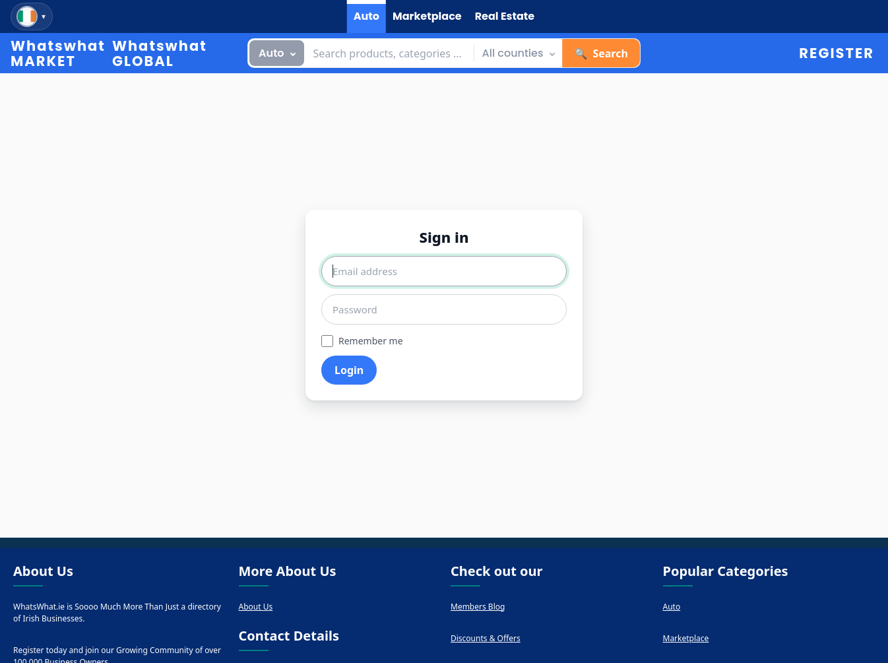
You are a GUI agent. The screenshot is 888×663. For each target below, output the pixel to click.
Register (836, 53)
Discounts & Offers (486, 638)
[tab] (366, 16)
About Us (256, 606)
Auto (672, 606)
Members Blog (478, 606)
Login (349, 370)
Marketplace (686, 638)
